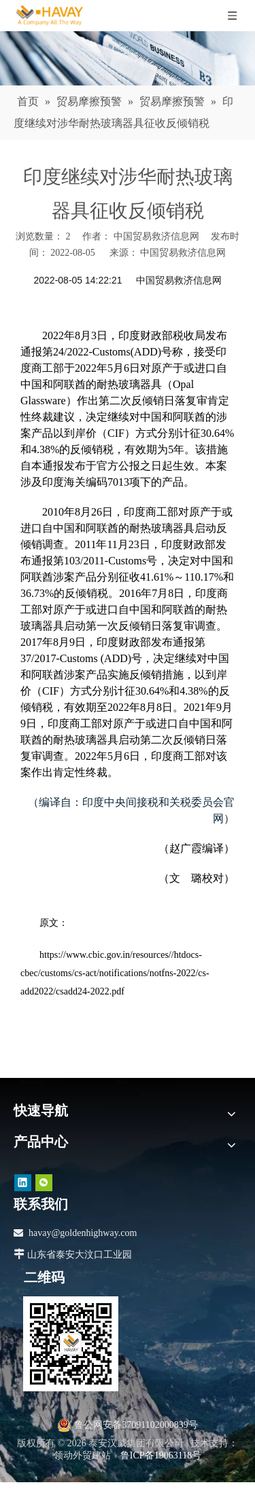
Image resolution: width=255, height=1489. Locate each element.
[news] (127, 58)
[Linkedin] (22, 1182)
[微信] (43, 1182)
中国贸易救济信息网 (183, 253)
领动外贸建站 (82, 1455)
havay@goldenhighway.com (83, 1233)
